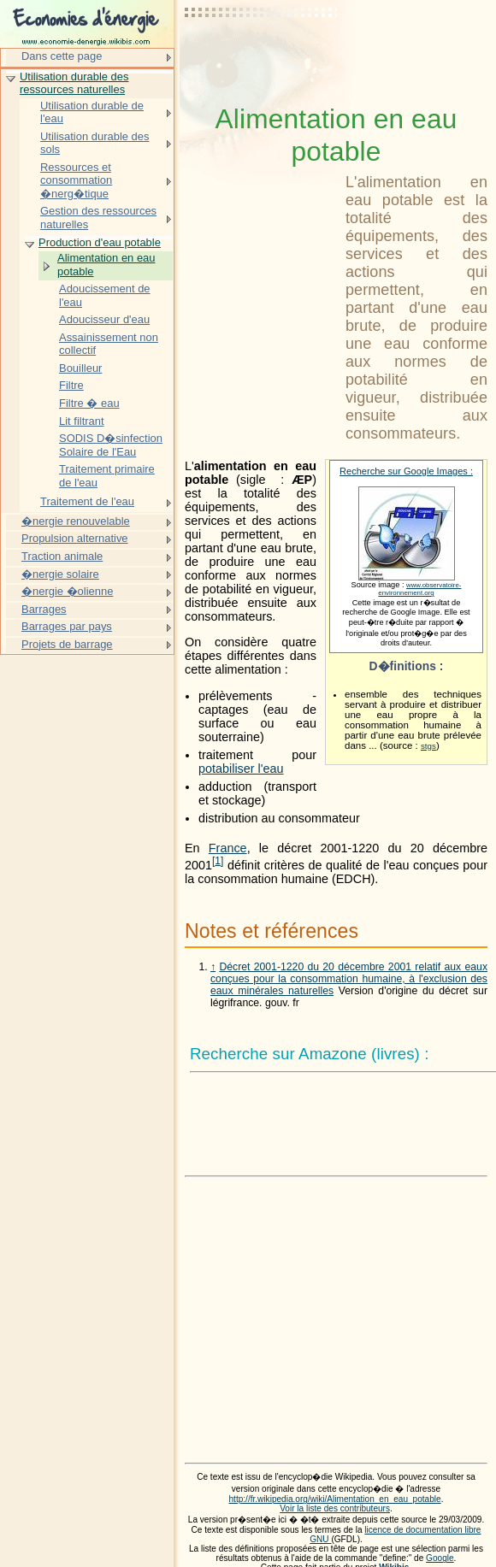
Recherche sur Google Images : (406, 471)
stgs (428, 746)
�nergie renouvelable (75, 521)
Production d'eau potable (99, 242)
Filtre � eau (89, 403)
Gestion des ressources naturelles (98, 217)
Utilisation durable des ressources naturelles (74, 83)
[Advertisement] (262, 55)
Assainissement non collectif (108, 344)
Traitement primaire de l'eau (107, 475)
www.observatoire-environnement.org (419, 589)
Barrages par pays (66, 626)
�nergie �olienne (67, 591)
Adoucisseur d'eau (104, 319)
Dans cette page (61, 56)
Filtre (71, 385)
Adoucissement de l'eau (105, 295)
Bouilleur (80, 368)
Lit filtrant (81, 421)
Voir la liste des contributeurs (335, 1508)
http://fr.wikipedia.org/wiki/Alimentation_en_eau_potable (334, 1499)
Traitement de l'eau (87, 501)
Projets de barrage (67, 644)
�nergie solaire (60, 574)
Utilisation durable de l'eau (92, 112)
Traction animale (62, 556)
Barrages (44, 609)
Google (440, 1558)
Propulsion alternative (74, 538)
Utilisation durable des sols (94, 143)
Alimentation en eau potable (106, 264)
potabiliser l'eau (241, 768)
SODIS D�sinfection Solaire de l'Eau (110, 445)
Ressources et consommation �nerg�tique (76, 180)
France (228, 848)
